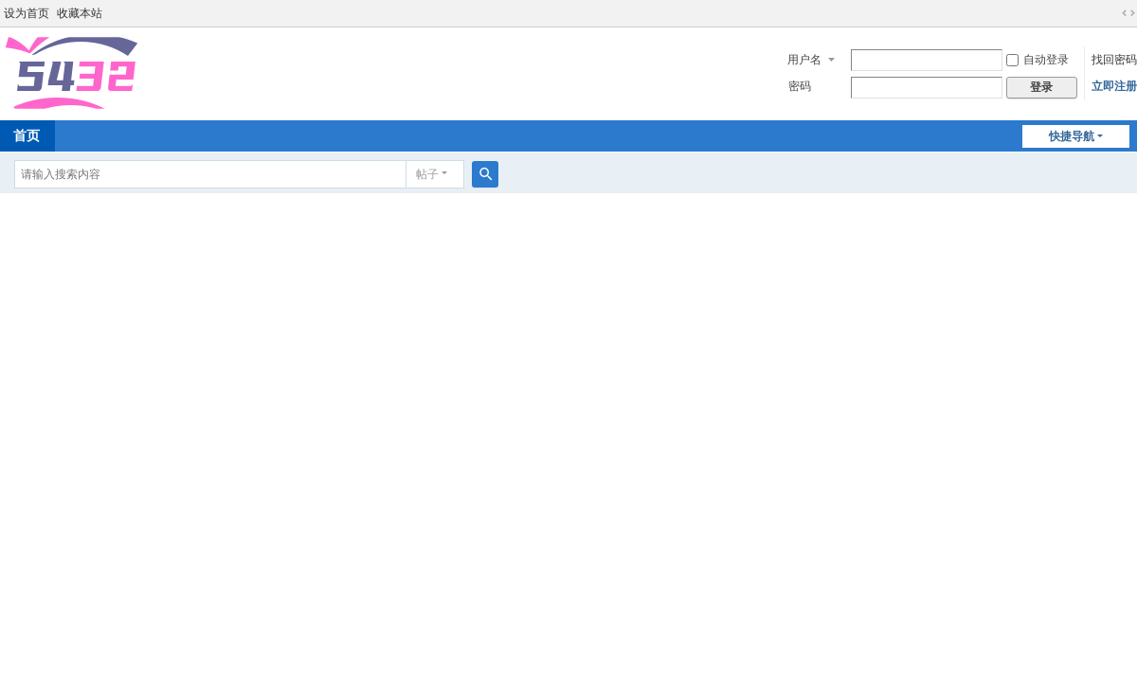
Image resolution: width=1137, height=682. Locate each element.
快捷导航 (1071, 136)
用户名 (804, 59)
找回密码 (1114, 59)
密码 (799, 86)
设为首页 (26, 13)
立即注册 (1114, 86)
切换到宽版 (1128, 13)
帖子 (427, 174)
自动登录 (1037, 59)
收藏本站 (79, 13)
